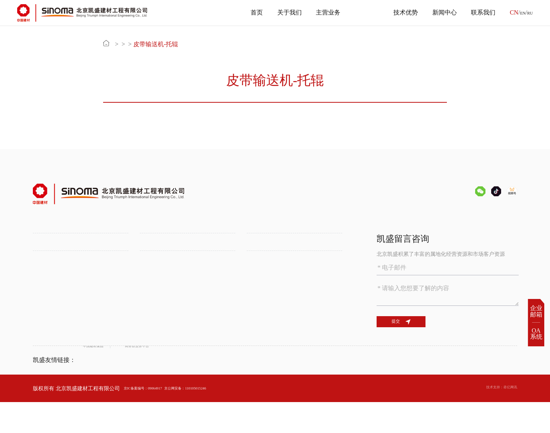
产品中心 (361, 12)
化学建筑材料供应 (268, 268)
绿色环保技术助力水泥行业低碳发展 (75, 333)
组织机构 (43, 268)
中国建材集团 (99, 391)
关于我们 (283, 12)
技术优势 (400, 12)
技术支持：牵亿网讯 (493, 419)
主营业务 (322, 12)
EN (518, 12)
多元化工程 (153, 278)
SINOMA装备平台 (268, 278)
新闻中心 (438, 12)
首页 (251, 12)
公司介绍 (43, 257)
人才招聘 (257, 333)
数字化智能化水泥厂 (57, 342)
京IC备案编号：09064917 (153, 419)
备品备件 (175, 44)
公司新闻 (150, 333)
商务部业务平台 (165, 391)
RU (528, 12)
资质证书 (43, 278)
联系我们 (477, 12)
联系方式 (257, 342)
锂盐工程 (150, 268)
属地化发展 (153, 288)
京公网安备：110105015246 (218, 419)
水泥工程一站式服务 (164, 257)
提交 (413, 328)
